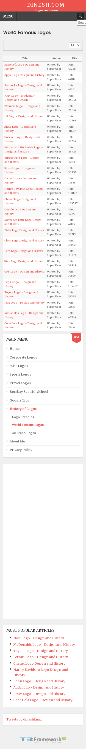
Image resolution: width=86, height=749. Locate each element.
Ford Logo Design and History (23, 251)
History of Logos (23, 409)
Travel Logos (20, 383)
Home (14, 349)
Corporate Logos (23, 357)
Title (25, 58)
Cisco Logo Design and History (24, 240)
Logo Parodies (23, 417)
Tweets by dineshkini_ (24, 719)
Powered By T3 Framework (43, 740)
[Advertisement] (24, 541)
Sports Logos (20, 374)
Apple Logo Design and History (24, 75)
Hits (74, 58)
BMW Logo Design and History (24, 230)
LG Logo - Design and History (23, 116)
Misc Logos (19, 366)
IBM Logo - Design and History (24, 302)
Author (56, 58)
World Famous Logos (28, 425)
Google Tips (19, 400)
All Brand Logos (24, 433)
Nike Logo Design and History (23, 261)
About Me (17, 441)
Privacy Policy (21, 450)
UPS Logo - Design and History (24, 271)
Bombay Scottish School (29, 392)
